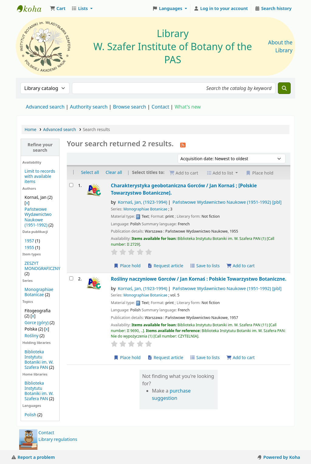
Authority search (89, 106)
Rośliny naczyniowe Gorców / (198, 278)
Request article (165, 265)
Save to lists (205, 265)
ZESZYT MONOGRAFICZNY (42, 265)
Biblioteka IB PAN (32, 8)
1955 (29, 247)
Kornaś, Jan (142, 202)
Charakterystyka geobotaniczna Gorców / (184, 189)
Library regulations (58, 439)
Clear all (114, 172)
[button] (57, 8)
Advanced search (45, 106)
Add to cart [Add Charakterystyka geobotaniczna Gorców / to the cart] (240, 265)
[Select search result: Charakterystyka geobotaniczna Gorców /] (71, 185)
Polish (30, 414)
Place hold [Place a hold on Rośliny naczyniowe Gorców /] (127, 357)
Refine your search (40, 147)
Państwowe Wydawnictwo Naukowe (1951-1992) (38, 216)
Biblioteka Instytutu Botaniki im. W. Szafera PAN (39, 359)
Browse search (129, 106)
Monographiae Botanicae (39, 291)
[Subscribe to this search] (183, 144)
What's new (188, 106)
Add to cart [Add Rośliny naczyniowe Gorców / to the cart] (240, 357)
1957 (29, 241)
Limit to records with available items (40, 176)
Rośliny (32, 335)
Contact (46, 432)
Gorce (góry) (37, 322)
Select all (90, 172)
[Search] (284, 88)
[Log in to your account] (221, 8)
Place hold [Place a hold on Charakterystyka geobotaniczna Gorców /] (127, 265)
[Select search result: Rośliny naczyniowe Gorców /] (71, 278)
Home (30, 129)
